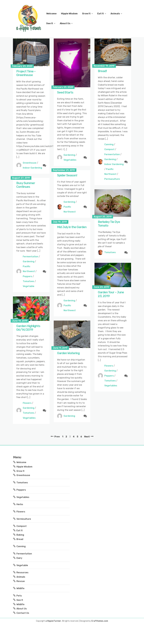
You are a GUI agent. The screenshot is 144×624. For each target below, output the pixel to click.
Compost (109, 149)
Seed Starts (65, 92)
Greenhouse (29, 162)
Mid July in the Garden (71, 227)
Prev (57, 436)
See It (49, 23)
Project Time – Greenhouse (26, 73)
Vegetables (70, 160)
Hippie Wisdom (69, 13)
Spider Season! (67, 175)
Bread (19, 539)
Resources (22, 572)
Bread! (102, 71)
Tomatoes (28, 281)
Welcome (51, 13)
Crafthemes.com (99, 621)
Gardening (69, 155)
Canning (108, 144)
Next (87, 436)
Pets (19, 595)
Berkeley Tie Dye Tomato (109, 223)
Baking (20, 534)
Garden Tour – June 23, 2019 (111, 294)
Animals (115, 13)
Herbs (19, 504)
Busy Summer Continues (25, 185)
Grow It (86, 13)
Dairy (19, 558)
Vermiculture (23, 519)
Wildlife (20, 588)
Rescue (20, 581)
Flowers (108, 365)
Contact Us (22, 613)
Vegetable (28, 286)
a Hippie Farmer (53, 621)
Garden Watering (68, 353)
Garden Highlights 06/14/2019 (28, 328)
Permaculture (112, 179)
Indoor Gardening (32, 167)
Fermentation (112, 154)
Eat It (100, 13)
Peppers (27, 276)
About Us (65, 23)
